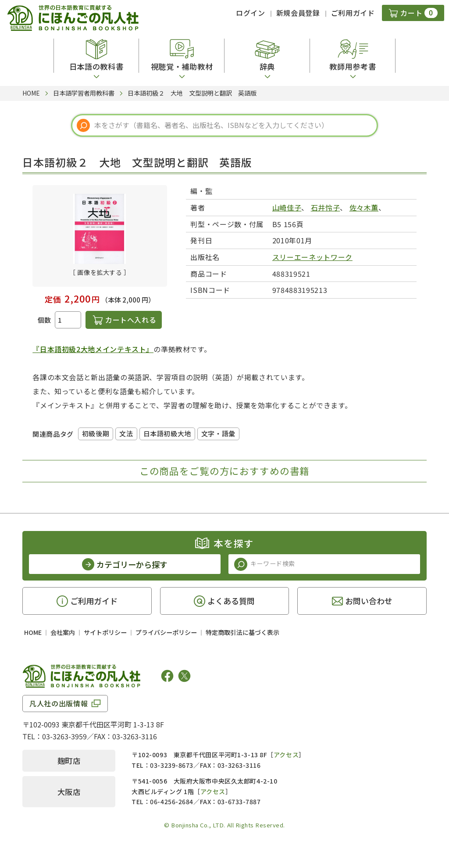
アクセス (286, 754)
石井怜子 (325, 207)
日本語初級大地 (167, 433)
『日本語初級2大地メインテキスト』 (92, 349)
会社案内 (62, 632)
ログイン (250, 12)
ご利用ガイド (353, 12)
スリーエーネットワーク (312, 257)
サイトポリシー (105, 632)
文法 (126, 433)
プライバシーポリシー (166, 632)
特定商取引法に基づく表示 (242, 632)
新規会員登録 (298, 12)
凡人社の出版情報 (58, 703)
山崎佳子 (287, 207)
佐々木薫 (364, 207)
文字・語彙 (218, 433)
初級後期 (95, 433)
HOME (33, 632)
